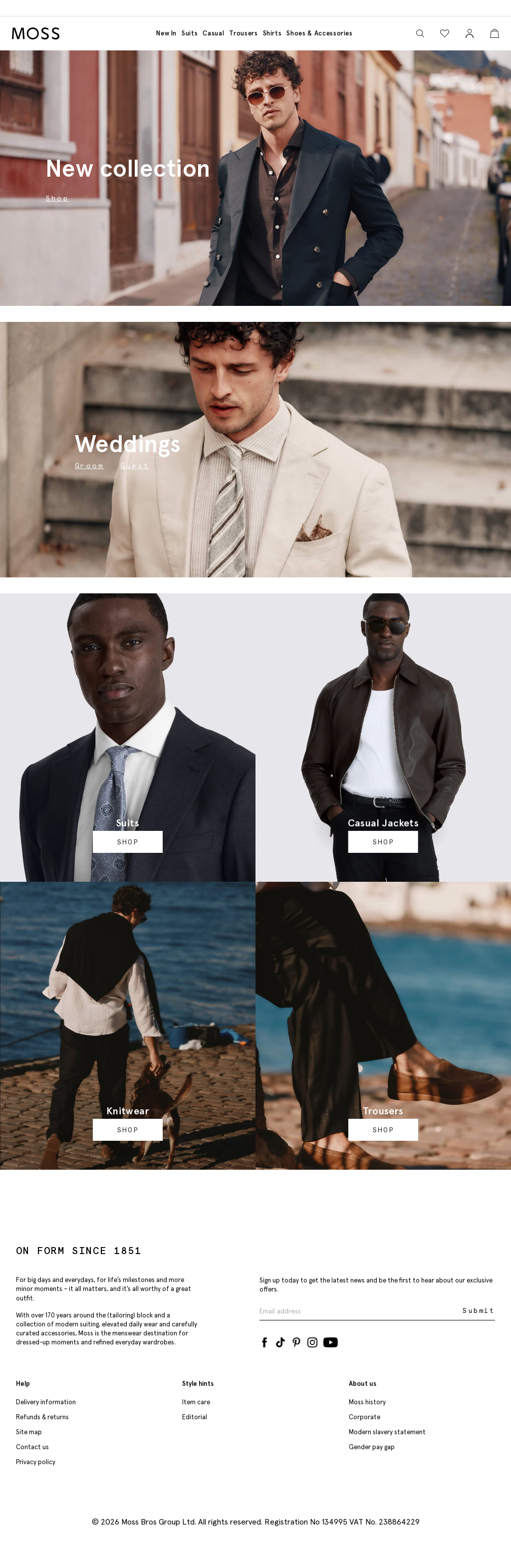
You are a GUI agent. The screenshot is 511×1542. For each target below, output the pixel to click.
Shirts (272, 33)
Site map (29, 1432)
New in (166, 33)
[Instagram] (312, 1340)
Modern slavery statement (387, 1432)
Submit (479, 1310)
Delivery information (46, 1402)
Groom (89, 465)
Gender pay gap (372, 1447)
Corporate (364, 1417)
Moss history (367, 1402)
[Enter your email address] (360, 1311)
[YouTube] (330, 1340)
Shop (128, 841)
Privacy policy (35, 1462)
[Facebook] (264, 1340)
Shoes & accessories (319, 33)
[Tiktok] (280, 1340)
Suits (190, 33)
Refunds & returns (42, 1417)
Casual (213, 33)
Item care (196, 1402)
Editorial (194, 1417)
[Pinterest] (296, 1340)
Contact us (32, 1447)
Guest (135, 465)
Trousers (243, 33)
